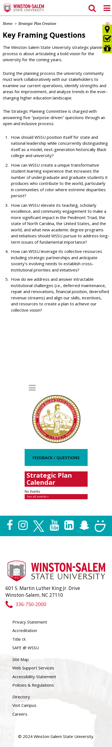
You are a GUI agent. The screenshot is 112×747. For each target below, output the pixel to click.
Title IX (19, 639)
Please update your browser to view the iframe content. (56, 494)
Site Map (20, 659)
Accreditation (24, 630)
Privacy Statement (29, 622)
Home (8, 23)
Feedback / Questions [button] (56, 457)
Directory (21, 696)
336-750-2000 (25, 604)
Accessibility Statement (34, 676)
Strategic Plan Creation (37, 23)
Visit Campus (24, 705)
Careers (19, 714)
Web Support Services (33, 668)
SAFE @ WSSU (25, 647)
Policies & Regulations (33, 685)
